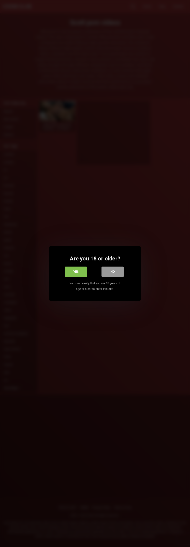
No (113, 271)
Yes (76, 271)
